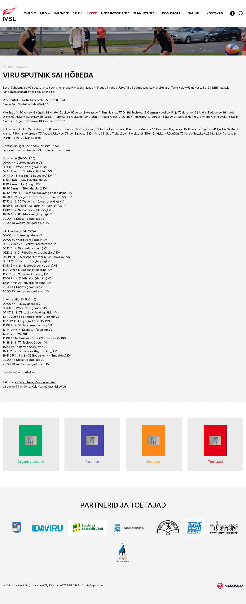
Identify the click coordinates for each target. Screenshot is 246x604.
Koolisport (171, 13)
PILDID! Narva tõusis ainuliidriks (35, 382)
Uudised (91, 13)
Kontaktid (215, 13)
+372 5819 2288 (69, 585)
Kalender (61, 13)
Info (43, 13)
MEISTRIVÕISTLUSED (115, 13)
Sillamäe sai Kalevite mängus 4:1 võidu (41, 386)
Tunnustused (144, 13)
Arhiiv (77, 13)
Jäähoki (22, 67)
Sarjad (193, 13)
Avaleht (29, 13)
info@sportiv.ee (94, 585)
